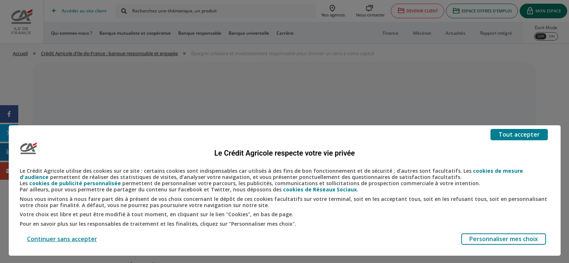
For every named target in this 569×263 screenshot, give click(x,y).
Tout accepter (519, 134)
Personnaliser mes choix (503, 239)
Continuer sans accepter (62, 239)
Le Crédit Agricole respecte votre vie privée (284, 153)
